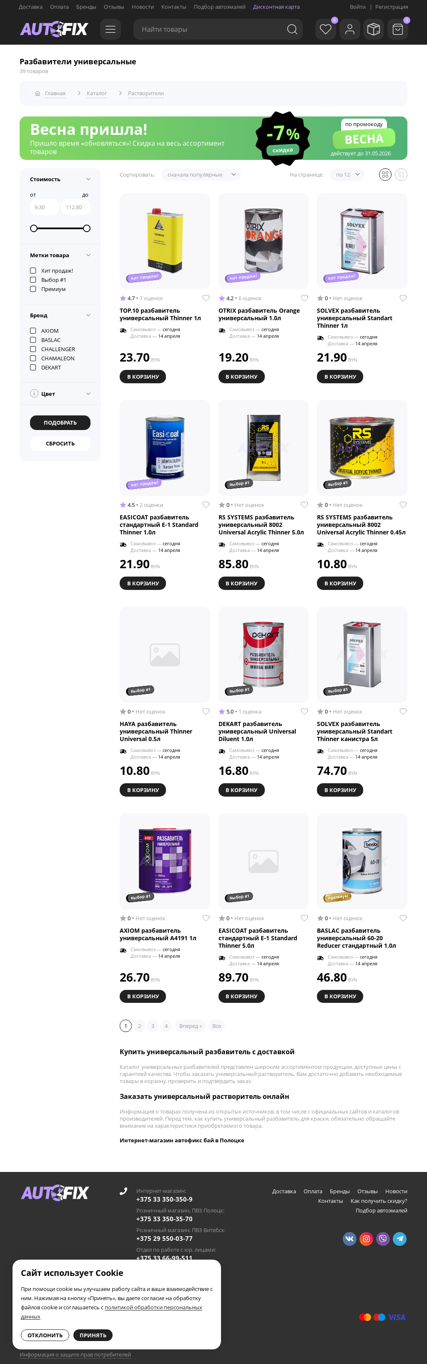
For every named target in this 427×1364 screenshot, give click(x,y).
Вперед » (190, 1016)
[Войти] (343, 29)
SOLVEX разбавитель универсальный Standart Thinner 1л (354, 315)
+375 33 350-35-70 (164, 1209)
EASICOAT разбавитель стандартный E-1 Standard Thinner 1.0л (159, 520)
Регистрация (391, 6)
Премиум (48, 285)
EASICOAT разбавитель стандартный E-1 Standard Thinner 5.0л (258, 930)
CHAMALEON (52, 355)
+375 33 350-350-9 (164, 1189)
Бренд (39, 312)
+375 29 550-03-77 (164, 1229)
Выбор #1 (48, 276)
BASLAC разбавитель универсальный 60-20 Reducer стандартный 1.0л (356, 930)
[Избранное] (316, 29)
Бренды (86, 6)
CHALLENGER (52, 345)
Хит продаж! (51, 267)
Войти (358, 6)
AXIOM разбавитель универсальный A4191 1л (158, 926)
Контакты (173, 6)
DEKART (45, 364)
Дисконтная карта (276, 6)
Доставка (31, 6)
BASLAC (45, 336)
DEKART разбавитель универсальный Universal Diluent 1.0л (257, 725)
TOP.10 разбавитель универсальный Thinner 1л (160, 311)
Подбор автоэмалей (220, 6)
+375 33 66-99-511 (164, 1248)
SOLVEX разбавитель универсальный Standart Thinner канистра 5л (354, 725)
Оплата (59, 6)
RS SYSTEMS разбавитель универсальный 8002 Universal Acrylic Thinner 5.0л (261, 520)
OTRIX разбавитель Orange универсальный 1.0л (259, 311)
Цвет (42, 390)
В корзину (144, 372)
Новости (143, 6)
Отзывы (114, 6)
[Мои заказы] (370, 29)
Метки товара (49, 252)
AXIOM (44, 327)
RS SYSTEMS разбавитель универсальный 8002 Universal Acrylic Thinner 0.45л (361, 520)
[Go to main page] (54, 29)
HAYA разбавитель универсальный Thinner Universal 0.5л (156, 725)
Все (216, 1016)
